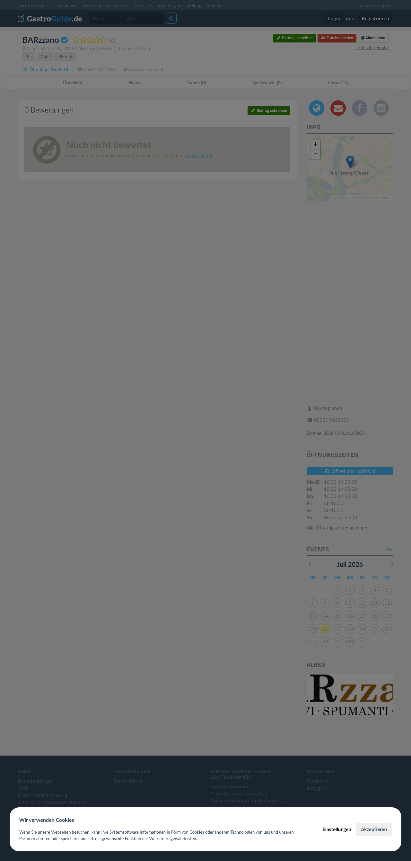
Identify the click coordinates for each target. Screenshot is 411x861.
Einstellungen (336, 829)
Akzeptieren (374, 829)
